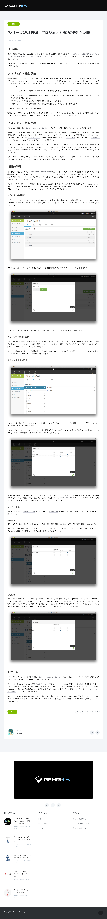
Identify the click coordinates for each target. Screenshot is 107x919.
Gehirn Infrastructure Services (41, 56)
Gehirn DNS (70, 137)
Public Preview (41, 684)
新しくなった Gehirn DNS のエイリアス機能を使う (22, 857)
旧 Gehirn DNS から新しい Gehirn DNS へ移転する (22, 839)
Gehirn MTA (95, 137)
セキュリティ (42, 823)
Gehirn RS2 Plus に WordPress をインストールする (22, 874)
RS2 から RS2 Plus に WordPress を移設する (21, 891)
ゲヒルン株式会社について (82, 819)
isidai (21, 826)
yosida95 (10, 40)
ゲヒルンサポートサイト (81, 828)
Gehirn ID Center (66, 498)
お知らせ (41, 828)
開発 (13, 24)
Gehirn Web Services (19, 56)
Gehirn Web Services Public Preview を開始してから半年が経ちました (22, 821)
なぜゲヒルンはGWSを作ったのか (85, 54)
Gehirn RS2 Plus (34, 137)
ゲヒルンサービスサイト (81, 823)
